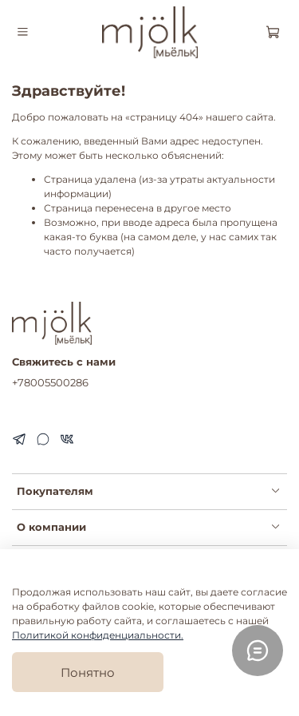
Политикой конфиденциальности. (97, 635)
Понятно (88, 672)
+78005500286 (50, 382)
